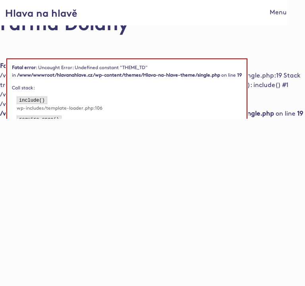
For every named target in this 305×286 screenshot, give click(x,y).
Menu (278, 12)
